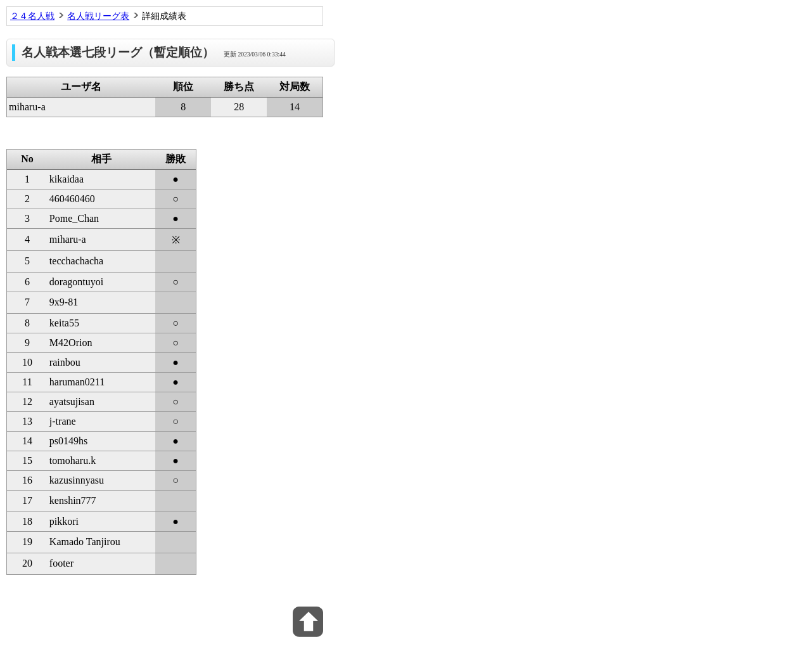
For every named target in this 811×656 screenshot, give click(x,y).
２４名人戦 (32, 16)
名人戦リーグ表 (98, 16)
